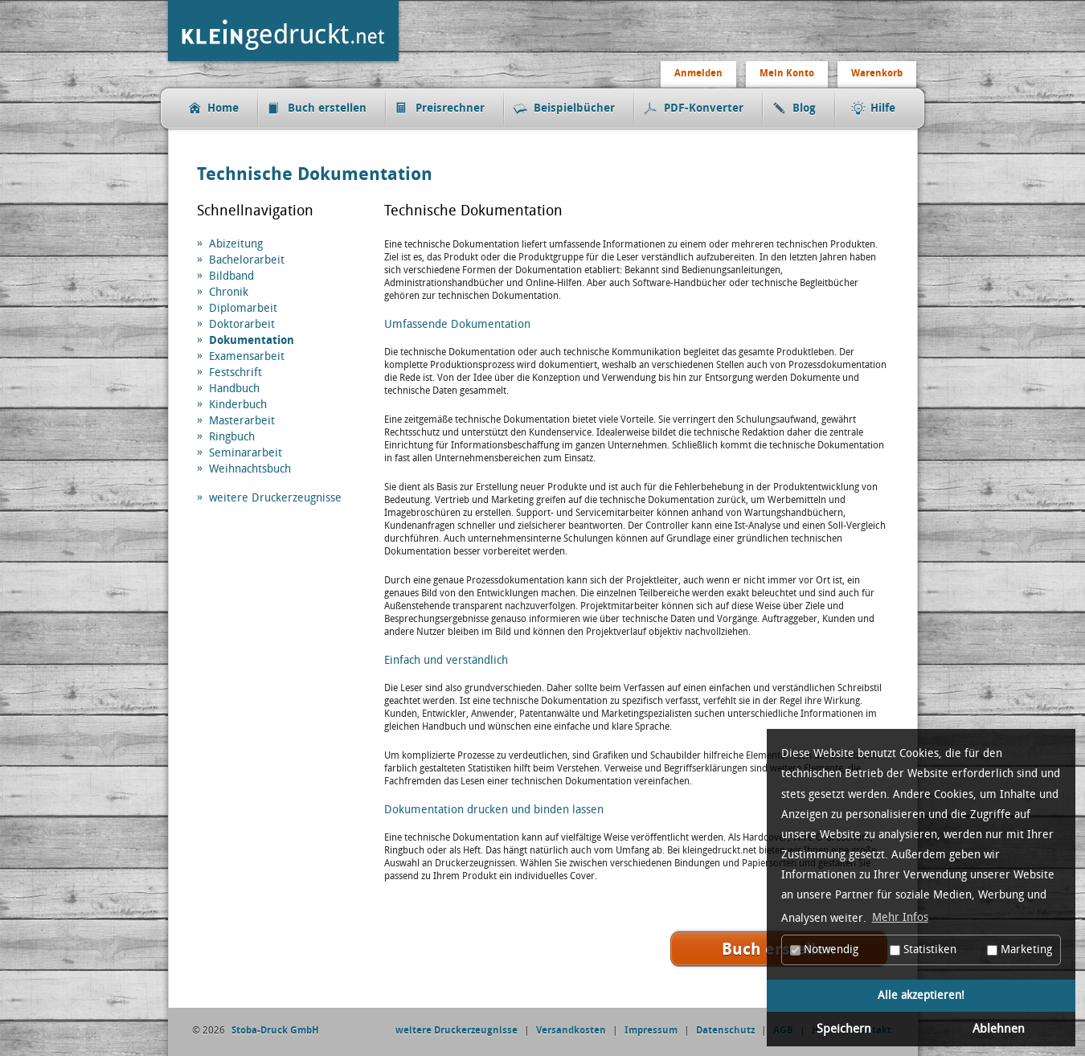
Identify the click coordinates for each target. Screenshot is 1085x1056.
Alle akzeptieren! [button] (921, 995)
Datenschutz (725, 1030)
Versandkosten (571, 1030)
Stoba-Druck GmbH (275, 1030)
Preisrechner (450, 108)
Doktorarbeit (242, 324)
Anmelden (698, 73)
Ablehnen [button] (998, 1029)
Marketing (1019, 949)
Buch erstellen (327, 108)
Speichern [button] (844, 1029)
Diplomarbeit (243, 308)
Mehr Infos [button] (900, 917)
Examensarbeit (247, 356)
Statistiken (923, 949)
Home (223, 108)
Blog (804, 108)
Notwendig (824, 949)
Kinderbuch (238, 404)
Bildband (231, 276)
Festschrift (235, 372)
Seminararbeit (245, 453)
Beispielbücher (574, 108)
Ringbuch (232, 437)
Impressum (651, 1030)
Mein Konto (787, 73)
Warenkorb (877, 73)
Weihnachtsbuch (250, 469)
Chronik (228, 292)
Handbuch (234, 388)
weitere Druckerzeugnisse (275, 498)
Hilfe (882, 108)
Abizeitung (236, 244)
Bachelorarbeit (247, 260)
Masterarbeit (242, 421)
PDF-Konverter (703, 108)
